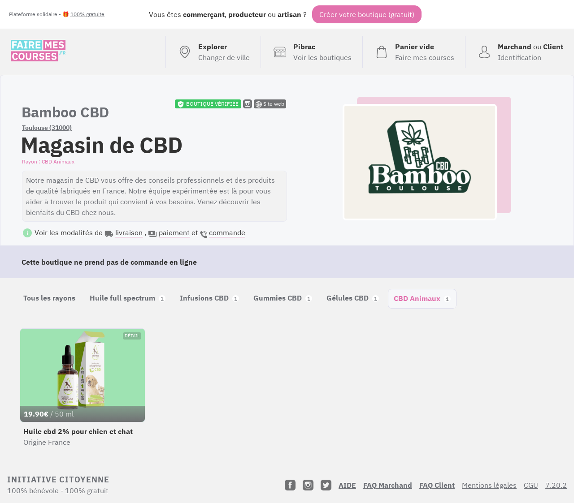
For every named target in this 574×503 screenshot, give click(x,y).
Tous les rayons (49, 297)
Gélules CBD (352, 297)
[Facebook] (290, 485)
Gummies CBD (282, 297)
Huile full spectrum (127, 297)
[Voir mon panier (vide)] (413, 52)
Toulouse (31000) (47, 128)
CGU (531, 485)
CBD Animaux (422, 298)
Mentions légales (489, 485)
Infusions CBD (209, 297)
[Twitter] (326, 485)
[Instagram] (308, 485)
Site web (270, 103)
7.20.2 (556, 485)
